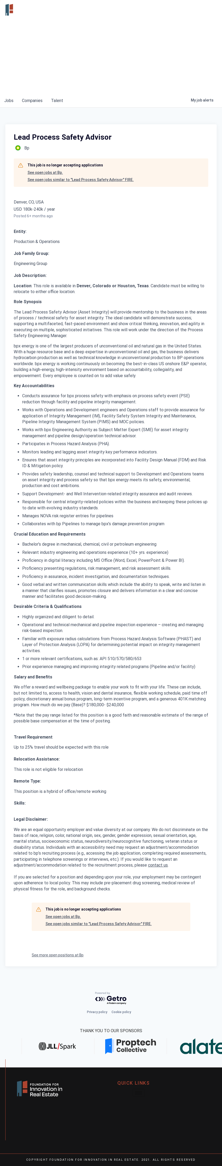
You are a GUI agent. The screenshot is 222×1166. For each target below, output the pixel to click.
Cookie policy (121, 1012)
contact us (158, 865)
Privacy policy (97, 1012)
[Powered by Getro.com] (111, 998)
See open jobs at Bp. (45, 172)
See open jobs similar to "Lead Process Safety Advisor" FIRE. (80, 180)
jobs (8, 100)
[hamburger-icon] (212, 10)
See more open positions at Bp (58, 955)
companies (32, 100)
